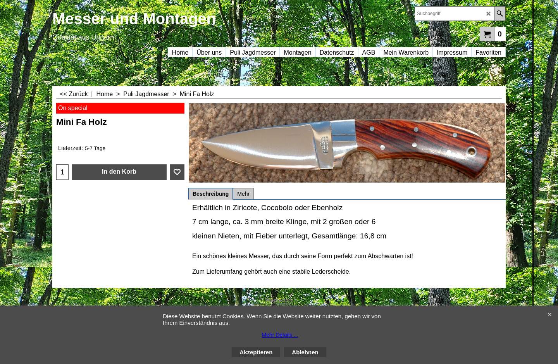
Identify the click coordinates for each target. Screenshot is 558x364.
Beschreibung (211, 194)
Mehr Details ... (280, 335)
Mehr (243, 194)
